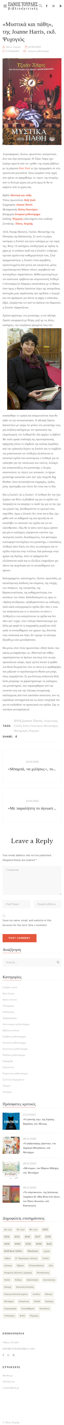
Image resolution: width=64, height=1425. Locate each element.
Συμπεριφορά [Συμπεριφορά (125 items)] (10, 1308)
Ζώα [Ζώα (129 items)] (51, 1265)
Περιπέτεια (8, 1067)
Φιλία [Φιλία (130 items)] (22, 1315)
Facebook (46, 6)
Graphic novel (10, 987)
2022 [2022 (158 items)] (39, 1243)
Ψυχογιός (34, 730)
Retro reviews (10, 999)
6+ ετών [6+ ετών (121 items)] (21, 1229)
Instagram (53, 6)
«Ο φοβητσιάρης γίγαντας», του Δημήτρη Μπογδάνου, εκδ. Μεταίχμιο (39, 1148)
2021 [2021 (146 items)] (28, 1243)
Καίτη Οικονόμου (28, 209)
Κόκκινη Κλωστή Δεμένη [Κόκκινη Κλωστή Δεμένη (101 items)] (15, 1294)
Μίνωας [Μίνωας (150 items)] (48, 1294)
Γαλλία (18, 725)
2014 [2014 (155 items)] (6, 1236)
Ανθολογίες (8, 1012)
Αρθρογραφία (10, 1018)
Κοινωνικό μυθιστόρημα (15, 1048)
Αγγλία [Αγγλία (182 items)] (46, 1251)
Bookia (60, 6)
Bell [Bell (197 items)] (49, 1243)
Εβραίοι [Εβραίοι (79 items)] (20, 1265)
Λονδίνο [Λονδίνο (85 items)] (36, 1294)
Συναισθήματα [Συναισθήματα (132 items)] (27, 1308)
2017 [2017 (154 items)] (37, 1236)
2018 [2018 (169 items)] (48, 1236)
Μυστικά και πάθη (20, 195)
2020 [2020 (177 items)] (17, 1243)
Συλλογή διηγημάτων (13, 1079)
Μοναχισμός (21, 730)
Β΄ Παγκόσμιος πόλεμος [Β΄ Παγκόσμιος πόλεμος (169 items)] (26, 1258)
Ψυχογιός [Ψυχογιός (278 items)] (34, 1315)
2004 (17, 720)
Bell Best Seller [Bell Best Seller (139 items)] (13, 1251)
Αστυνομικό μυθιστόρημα (16, 1024)
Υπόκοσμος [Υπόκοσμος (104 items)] (9, 1315)
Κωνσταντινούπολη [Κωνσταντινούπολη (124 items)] (25, 1286)
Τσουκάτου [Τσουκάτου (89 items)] (44, 1308)
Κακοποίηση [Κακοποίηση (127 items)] (32, 1279)
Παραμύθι (8, 1061)
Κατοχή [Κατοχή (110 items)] (7, 1286)
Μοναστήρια (51, 725)
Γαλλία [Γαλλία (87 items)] (45, 1258)
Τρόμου (7, 1085)
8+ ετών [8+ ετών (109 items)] (33, 1229)
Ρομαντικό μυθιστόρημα (15, 1073)
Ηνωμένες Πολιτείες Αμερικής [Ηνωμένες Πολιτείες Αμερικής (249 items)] (18, 1272)
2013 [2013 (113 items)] (45, 1229)
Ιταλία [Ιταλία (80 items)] (7, 1279)
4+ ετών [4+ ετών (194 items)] (8, 1229)
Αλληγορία (8, 1005)
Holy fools (30, 200)
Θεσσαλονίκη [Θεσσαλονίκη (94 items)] (43, 1272)
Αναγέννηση (50, 720)
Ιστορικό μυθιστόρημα (38, 51)
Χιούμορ (7, 1091)
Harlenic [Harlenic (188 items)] (33, 1251)
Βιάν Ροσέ (24, 168)
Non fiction (8, 993)
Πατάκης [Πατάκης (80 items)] (49, 1301)
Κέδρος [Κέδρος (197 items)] (18, 1279)
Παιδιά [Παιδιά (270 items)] (37, 1301)
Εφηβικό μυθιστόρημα (14, 1036)
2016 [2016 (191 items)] (27, 1236)
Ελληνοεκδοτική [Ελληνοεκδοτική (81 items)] (36, 1265)
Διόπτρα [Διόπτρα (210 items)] (8, 1265)
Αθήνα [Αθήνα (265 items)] (7, 1258)
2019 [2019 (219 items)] (7, 1243)
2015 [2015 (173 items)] (17, 1236)
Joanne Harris (32, 720)
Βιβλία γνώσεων (11, 1030)
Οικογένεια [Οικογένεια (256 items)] (24, 1301)
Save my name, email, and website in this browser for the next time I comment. (27, 923)
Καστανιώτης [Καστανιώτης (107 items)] (49, 1279)
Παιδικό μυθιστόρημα (14, 1055)
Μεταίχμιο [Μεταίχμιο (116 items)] (9, 1301)
